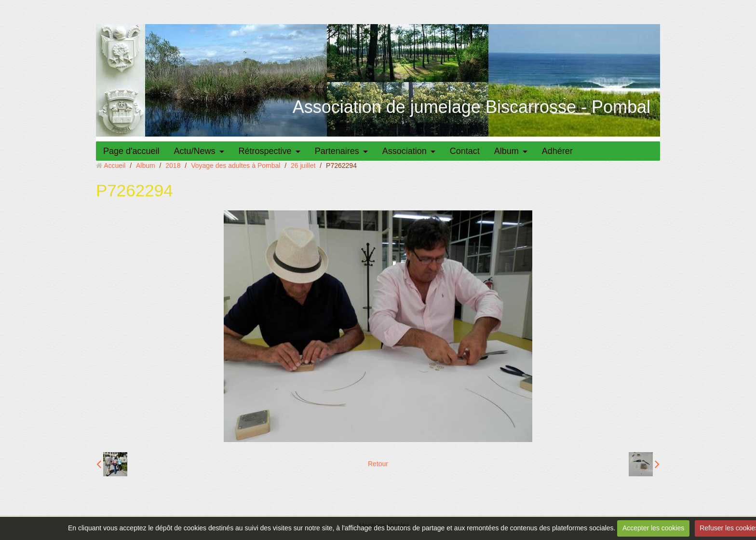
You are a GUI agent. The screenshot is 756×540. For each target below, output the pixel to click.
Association (404, 151)
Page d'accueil (131, 151)
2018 (172, 165)
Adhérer (557, 151)
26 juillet (303, 165)
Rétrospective (265, 151)
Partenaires (337, 151)
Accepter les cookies (653, 528)
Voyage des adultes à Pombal (235, 165)
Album (506, 151)
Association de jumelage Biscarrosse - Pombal (471, 107)
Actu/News (195, 151)
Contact (465, 151)
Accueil (114, 165)
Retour (378, 464)
